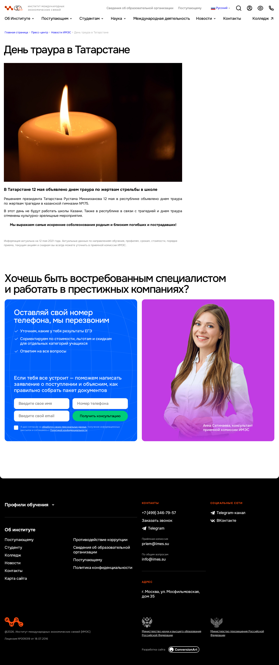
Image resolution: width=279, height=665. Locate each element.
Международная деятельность (161, 18)
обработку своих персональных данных (64, 426)
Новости (204, 18)
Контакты (232, 18)
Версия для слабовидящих (260, 8)
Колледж (260, 18)
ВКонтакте (223, 520)
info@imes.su (154, 559)
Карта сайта (16, 578)
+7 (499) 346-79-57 (159, 513)
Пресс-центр (39, 32)
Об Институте (17, 18)
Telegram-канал (227, 513)
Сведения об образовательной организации (140, 8)
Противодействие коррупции (100, 540)
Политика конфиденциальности (102, 567)
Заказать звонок (157, 520)
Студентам (89, 18)
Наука (116, 18)
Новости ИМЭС (61, 32)
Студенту (13, 547)
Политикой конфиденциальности (68, 430)
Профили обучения (30, 505)
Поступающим (54, 18)
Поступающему (190, 8)
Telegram (153, 528)
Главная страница (16, 32)
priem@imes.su (155, 544)
